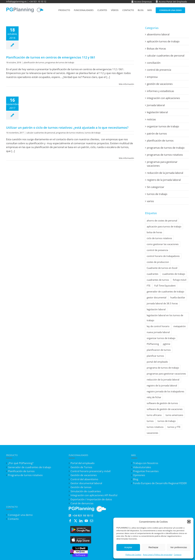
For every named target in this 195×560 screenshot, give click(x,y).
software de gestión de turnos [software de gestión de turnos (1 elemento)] (162, 403)
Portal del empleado (82, 463)
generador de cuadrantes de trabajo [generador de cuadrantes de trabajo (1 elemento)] (165, 291)
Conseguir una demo (20, 514)
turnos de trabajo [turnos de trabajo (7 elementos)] (167, 420)
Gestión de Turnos (81, 467)
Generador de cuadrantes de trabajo (29, 467)
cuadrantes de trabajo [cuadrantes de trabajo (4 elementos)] (173, 273)
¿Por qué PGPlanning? (20, 463)
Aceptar (128, 547)
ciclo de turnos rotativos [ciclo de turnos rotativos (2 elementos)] (159, 238)
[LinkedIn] (80, 520)
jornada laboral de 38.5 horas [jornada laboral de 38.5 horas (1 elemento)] (162, 303)
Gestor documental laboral (86, 483)
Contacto (177, 554)
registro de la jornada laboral (164, 180)
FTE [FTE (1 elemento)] (148, 285)
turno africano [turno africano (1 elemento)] (154, 415)
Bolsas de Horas (156, 48)
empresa (152, 77)
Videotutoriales (142, 467)
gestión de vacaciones (160, 84)
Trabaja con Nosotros (145, 463)
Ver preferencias (178, 547)
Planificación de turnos (21, 471)
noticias (151, 119)
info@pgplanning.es (16, 1)
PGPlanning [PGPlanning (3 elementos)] (153, 343)
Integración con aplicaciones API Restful (94, 495)
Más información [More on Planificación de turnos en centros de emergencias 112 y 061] (126, 84)
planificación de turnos (34, 62)
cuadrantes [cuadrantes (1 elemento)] (152, 273)
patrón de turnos (157, 133)
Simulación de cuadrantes (86, 491)
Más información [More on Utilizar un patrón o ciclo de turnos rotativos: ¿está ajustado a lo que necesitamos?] (126, 158)
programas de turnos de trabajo (59, 62)
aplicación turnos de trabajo (163, 41)
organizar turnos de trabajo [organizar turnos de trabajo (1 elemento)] (161, 338)
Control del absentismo (84, 479)
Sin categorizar (155, 187)
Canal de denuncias (82, 503)
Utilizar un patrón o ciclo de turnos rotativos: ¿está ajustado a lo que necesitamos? (67, 127)
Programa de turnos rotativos (25, 475)
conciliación (153, 62)
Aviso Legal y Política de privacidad (157, 554)
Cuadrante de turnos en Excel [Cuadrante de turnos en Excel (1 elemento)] (162, 267)
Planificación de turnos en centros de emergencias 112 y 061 (50, 57)
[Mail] (91, 520)
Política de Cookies (133, 554)
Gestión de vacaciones (84, 475)
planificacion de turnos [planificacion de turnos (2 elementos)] (159, 349)
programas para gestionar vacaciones (162, 164)
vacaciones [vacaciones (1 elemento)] (152, 432)
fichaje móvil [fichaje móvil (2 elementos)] (179, 279)
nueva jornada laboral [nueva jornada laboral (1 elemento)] (158, 332)
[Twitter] (75, 520)
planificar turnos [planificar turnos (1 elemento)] (155, 355)
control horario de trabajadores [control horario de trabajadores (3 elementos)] (163, 256)
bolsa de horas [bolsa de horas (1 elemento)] (154, 232)
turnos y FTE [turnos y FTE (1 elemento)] (173, 426)
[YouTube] (86, 520)
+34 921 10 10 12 (37, 1)
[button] (188, 521)
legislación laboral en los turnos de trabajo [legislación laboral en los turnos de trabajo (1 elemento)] (165, 318)
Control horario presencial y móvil (90, 471)
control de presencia (159, 69)
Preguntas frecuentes (146, 471)
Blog (135, 479)
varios (150, 201)
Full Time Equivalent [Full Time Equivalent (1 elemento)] (165, 285)
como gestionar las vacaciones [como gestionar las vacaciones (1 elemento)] (163, 244)
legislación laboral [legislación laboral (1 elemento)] (156, 309)
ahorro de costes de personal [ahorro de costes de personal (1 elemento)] (162, 220)
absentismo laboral (158, 34)
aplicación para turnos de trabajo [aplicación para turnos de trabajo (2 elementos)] (164, 226)
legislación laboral (157, 112)
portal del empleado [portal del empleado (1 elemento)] (157, 361)
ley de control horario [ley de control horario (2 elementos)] (158, 326)
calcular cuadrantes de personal (40, 132)
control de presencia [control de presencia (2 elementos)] (157, 250)
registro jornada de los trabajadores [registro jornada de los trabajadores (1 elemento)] (165, 391)
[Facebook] (70, 520)
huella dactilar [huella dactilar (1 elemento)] (177, 297)
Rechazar (153, 547)
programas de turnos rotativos (70, 132)
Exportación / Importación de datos (91, 499)
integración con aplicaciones (163, 98)
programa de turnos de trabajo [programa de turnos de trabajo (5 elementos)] (163, 367)
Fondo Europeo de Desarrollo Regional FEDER (160, 483)
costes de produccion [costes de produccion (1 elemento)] (158, 261)
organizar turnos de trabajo (163, 126)
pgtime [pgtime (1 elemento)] (166, 343)
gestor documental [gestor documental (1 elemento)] (156, 297)
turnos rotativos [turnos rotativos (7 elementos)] (155, 426)
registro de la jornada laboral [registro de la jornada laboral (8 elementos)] (162, 385)
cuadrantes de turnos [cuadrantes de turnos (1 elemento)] (158, 279)
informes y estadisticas (160, 91)
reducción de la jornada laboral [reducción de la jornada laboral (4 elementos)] (163, 379)
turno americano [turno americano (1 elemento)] (174, 415)
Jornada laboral (156, 105)
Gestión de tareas (81, 487)
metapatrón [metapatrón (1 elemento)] (179, 326)
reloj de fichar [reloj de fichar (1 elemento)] (154, 397)
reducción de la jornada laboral (165, 173)
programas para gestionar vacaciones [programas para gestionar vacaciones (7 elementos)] (166, 373)
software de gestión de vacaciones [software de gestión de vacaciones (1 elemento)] (165, 409)
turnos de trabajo (93, 132)
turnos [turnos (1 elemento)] (150, 420)
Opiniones (139, 475)
